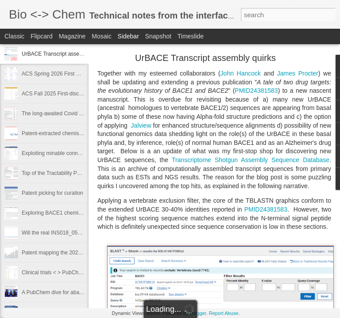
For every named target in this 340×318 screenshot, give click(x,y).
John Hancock (240, 73)
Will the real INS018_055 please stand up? (72, 233)
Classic (14, 36)
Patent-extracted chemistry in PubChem (69, 133)
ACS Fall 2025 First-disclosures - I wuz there (74, 94)
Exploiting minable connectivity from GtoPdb (74, 153)
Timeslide (191, 36)
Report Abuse (224, 313)
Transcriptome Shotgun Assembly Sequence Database (250, 159)
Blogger (197, 313)
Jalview (140, 125)
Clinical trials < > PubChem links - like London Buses (84, 272)
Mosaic (101, 36)
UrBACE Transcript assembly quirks (64, 54)
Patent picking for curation (52, 193)
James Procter (297, 73)
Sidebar (128, 36)
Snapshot (158, 36)
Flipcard (42, 36)
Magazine (72, 36)
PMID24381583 (256, 90)
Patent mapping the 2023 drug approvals (70, 253)
